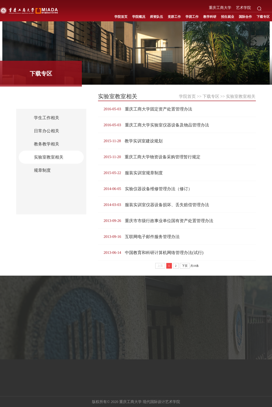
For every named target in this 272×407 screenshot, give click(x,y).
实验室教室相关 (48, 157)
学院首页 (120, 17)
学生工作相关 (46, 117)
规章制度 (42, 170)
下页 (185, 265)
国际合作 (245, 17)
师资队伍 (156, 17)
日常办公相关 (46, 131)
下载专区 (263, 17)
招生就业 (227, 17)
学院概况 (138, 17)
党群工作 (174, 17)
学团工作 (192, 17)
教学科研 (209, 17)
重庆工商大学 (220, 8)
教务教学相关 (46, 144)
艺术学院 (243, 8)
